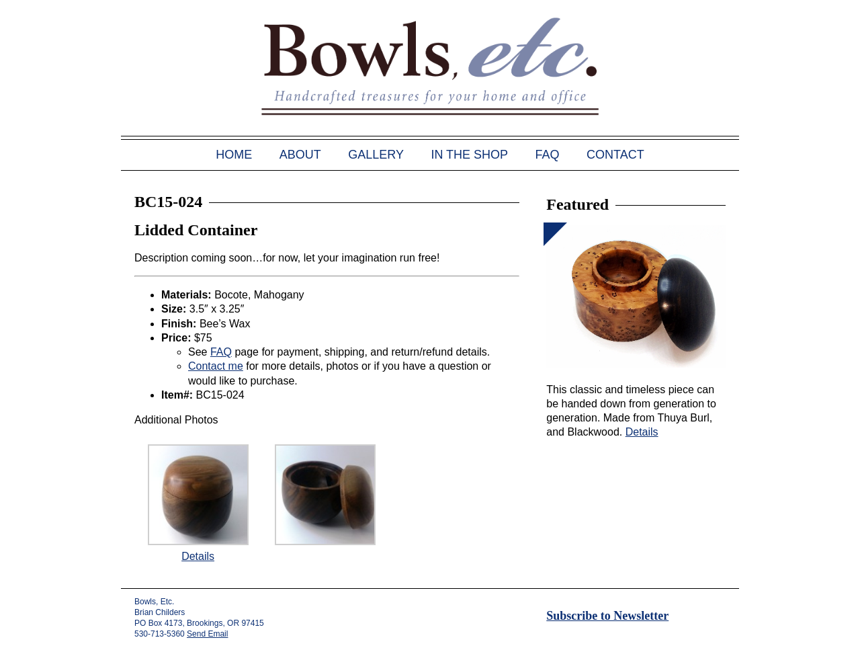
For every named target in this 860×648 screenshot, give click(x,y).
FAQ (547, 154)
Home (234, 154)
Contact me (215, 366)
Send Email (207, 634)
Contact (615, 154)
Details (197, 556)
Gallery (376, 154)
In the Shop (469, 154)
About (300, 154)
